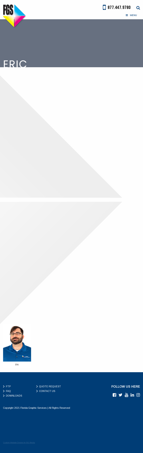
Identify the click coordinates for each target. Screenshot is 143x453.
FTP (8, 386)
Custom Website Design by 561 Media (19, 443)
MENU (131, 15)
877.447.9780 (117, 7)
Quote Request (50, 386)
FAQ (8, 391)
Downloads (14, 395)
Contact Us (47, 391)
